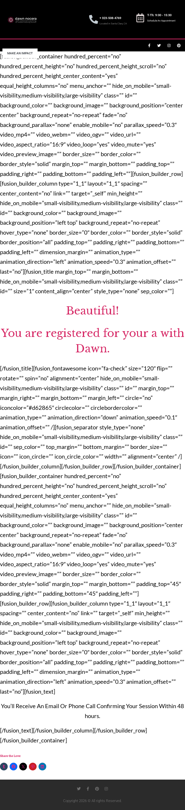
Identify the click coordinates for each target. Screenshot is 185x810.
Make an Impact (20, 53)
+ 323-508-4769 (110, 18)
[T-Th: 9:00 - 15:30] (140, 18)
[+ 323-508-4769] (93, 19)
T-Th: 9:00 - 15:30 (159, 15)
